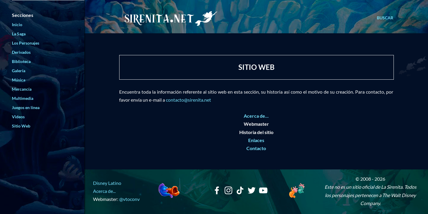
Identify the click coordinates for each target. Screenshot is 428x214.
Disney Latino (107, 183)
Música (18, 79)
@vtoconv (129, 199)
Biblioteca (21, 61)
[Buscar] (385, 18)
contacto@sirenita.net (188, 100)
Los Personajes (25, 42)
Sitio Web (21, 125)
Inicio (17, 24)
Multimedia (22, 98)
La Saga (19, 33)
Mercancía (22, 89)
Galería (18, 70)
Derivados (21, 52)
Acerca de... (104, 191)
